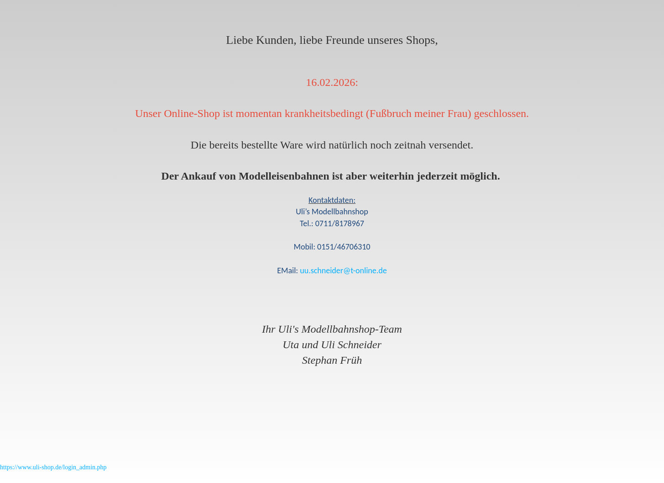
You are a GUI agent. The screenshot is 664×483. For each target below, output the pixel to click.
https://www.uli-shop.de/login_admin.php (53, 467)
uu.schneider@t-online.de (343, 270)
